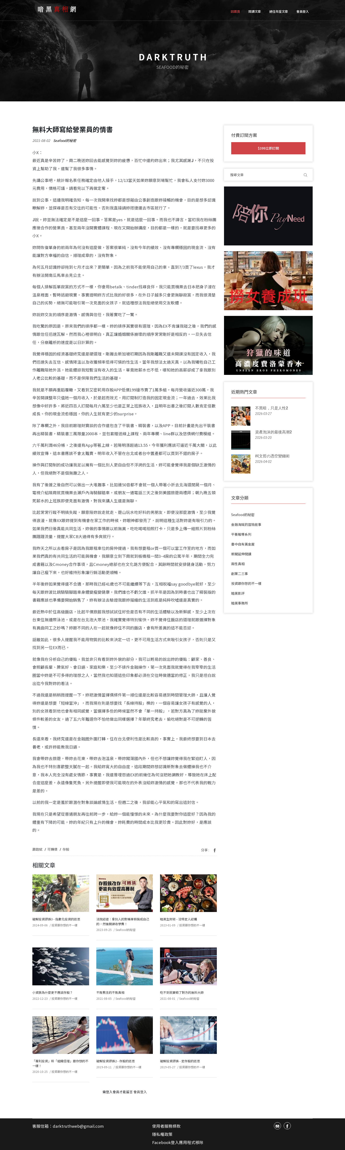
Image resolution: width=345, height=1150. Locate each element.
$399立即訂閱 (268, 148)
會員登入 (302, 11)
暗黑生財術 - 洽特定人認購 (178, 919)
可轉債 (52, 849)
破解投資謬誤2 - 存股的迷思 (115, 1061)
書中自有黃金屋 (243, 544)
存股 (66, 849)
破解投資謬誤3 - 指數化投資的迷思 (56, 919)
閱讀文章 (254, 11)
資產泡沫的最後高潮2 (273, 432)
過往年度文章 (278, 11)
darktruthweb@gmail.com (78, 1126)
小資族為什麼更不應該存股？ (52, 992)
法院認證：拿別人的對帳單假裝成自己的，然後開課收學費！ (122, 921)
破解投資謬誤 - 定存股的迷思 (180, 1061)
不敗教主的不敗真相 (110, 992)
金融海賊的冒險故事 (246, 524)
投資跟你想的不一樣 (64, 925)
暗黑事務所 (239, 603)
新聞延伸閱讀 (241, 554)
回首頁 (235, 11)
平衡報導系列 (241, 534)
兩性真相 (238, 563)
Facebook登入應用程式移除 (177, 1142)
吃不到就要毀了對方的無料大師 (182, 992)
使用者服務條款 (166, 1126)
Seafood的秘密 (64, 140)
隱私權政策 (162, 1134)
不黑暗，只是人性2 (271, 408)
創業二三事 (239, 573)
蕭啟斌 (37, 849)
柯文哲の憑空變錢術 (272, 456)
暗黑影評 (238, 593)
